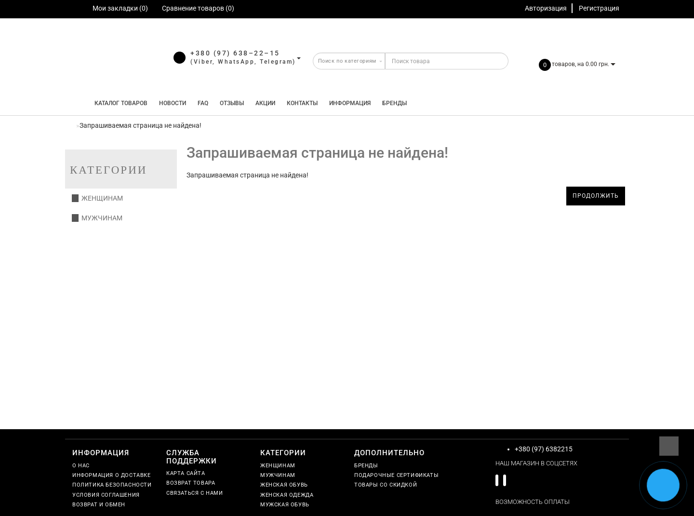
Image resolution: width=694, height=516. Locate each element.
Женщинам (97, 198)
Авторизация (546, 8)
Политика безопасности (112, 485)
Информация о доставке (111, 475)
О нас (81, 465)
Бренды (394, 103)
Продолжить (596, 195)
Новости (172, 103)
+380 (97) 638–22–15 (235, 53)
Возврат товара (190, 483)
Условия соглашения (106, 495)
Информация (350, 103)
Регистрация (599, 8)
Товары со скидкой (385, 485)
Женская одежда (286, 495)
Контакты (302, 103)
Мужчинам (97, 218)
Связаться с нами (194, 493)
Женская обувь (284, 485)
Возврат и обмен (98, 505)
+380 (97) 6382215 (544, 449)
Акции (265, 103)
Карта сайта (185, 473)
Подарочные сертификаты (396, 475)
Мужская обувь (284, 505)
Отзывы (232, 103)
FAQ (203, 103)
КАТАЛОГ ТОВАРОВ (118, 103)
